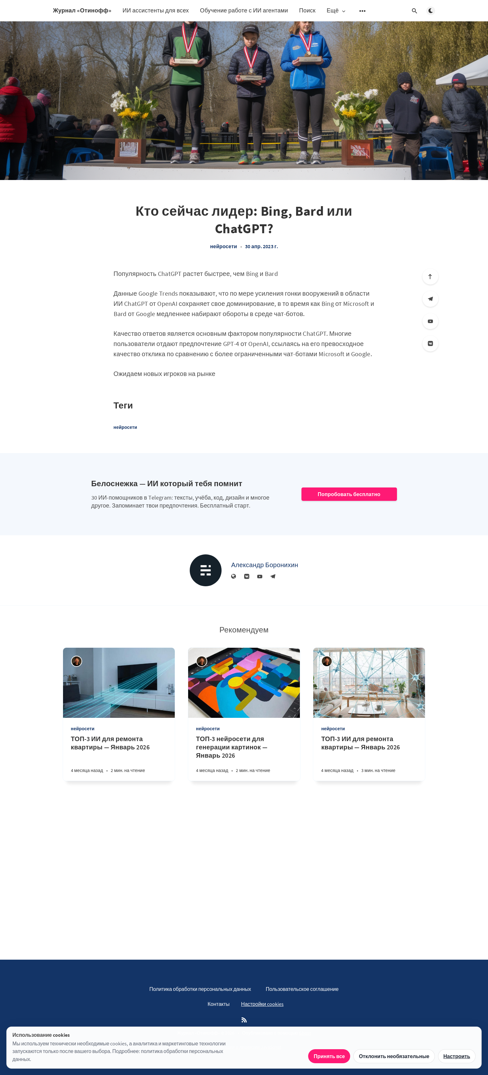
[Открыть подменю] (362, 11)
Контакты (219, 1004)
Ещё (336, 10)
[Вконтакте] (430, 343)
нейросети (223, 246)
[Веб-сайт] (233, 577)
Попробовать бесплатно (349, 494)
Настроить (456, 1056)
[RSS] (244, 1020)
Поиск (307, 10)
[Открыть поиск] (415, 11)
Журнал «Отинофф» (82, 10)
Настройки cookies (262, 1004)
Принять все (329, 1056)
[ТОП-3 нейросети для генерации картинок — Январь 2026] (244, 758)
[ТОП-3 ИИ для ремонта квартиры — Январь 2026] (119, 758)
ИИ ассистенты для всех (156, 10)
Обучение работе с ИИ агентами (244, 10)
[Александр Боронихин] (206, 570)
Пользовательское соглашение (302, 989)
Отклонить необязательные (394, 1056)
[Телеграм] (430, 299)
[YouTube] (430, 321)
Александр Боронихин (264, 565)
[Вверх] (430, 277)
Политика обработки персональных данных (200, 989)
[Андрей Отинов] (76, 661)
